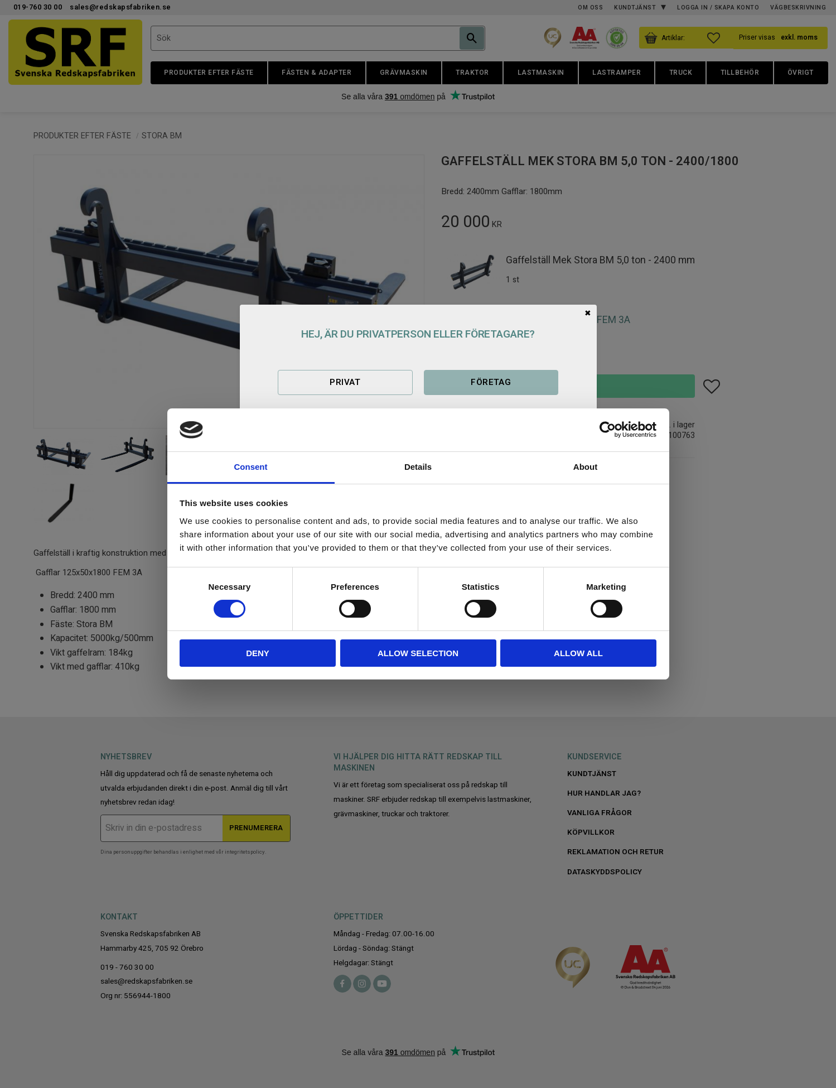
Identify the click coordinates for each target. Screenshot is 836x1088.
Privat (345, 382)
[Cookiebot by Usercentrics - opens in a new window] (607, 429)
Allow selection (418, 653)
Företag (491, 382)
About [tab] (585, 466)
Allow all (578, 653)
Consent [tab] (251, 466)
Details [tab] (418, 466)
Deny (257, 653)
